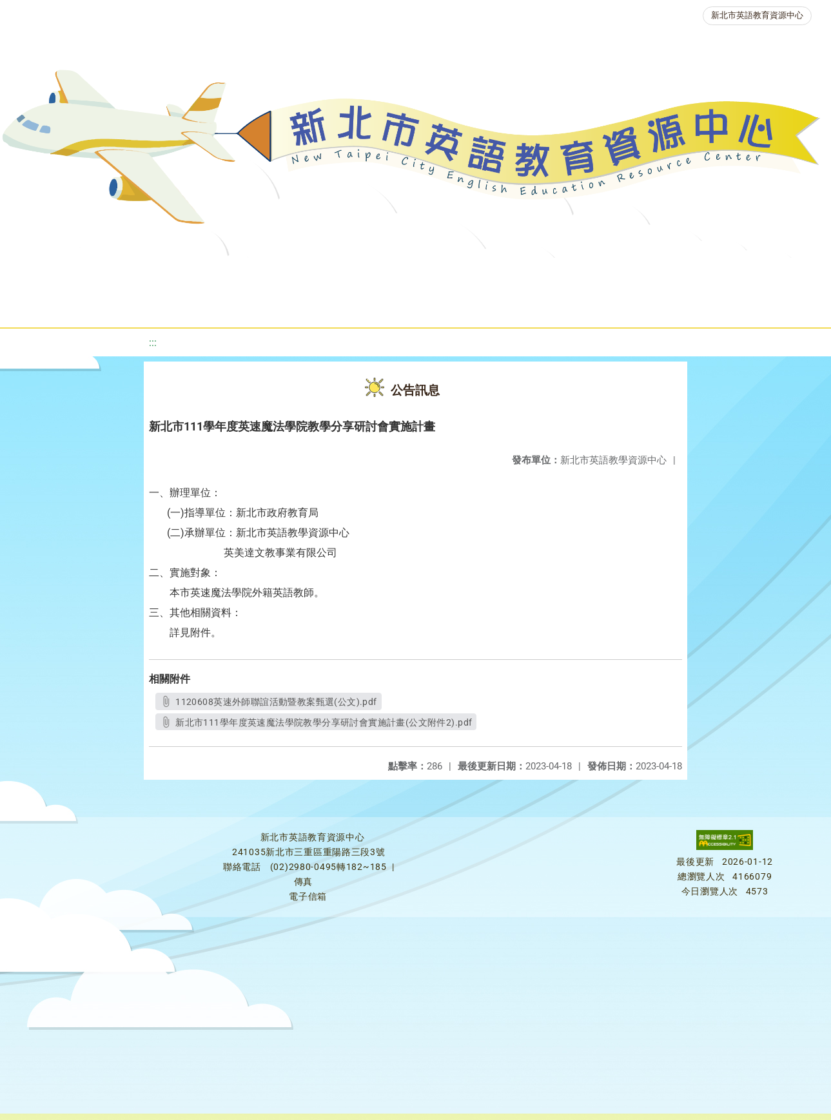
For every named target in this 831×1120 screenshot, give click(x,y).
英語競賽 (588, 273)
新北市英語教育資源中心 (757, 15)
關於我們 (45, 273)
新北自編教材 (348, 273)
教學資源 (262, 273)
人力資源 (666, 273)
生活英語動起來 (757, 273)
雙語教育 (369, 306)
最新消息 (123, 273)
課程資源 (185, 273)
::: (153, 342)
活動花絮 (446, 306)
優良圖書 (434, 273)
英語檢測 (511, 273)
